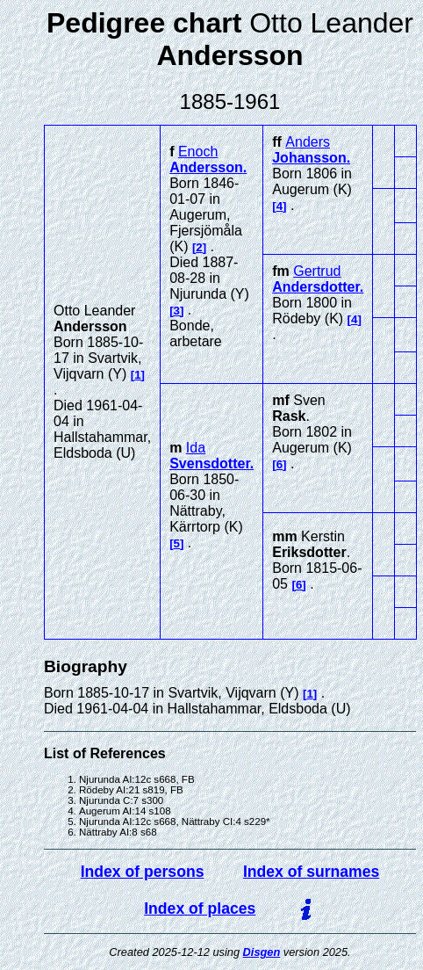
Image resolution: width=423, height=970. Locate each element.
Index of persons (142, 871)
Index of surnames (311, 871)
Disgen (262, 952)
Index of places (199, 908)
